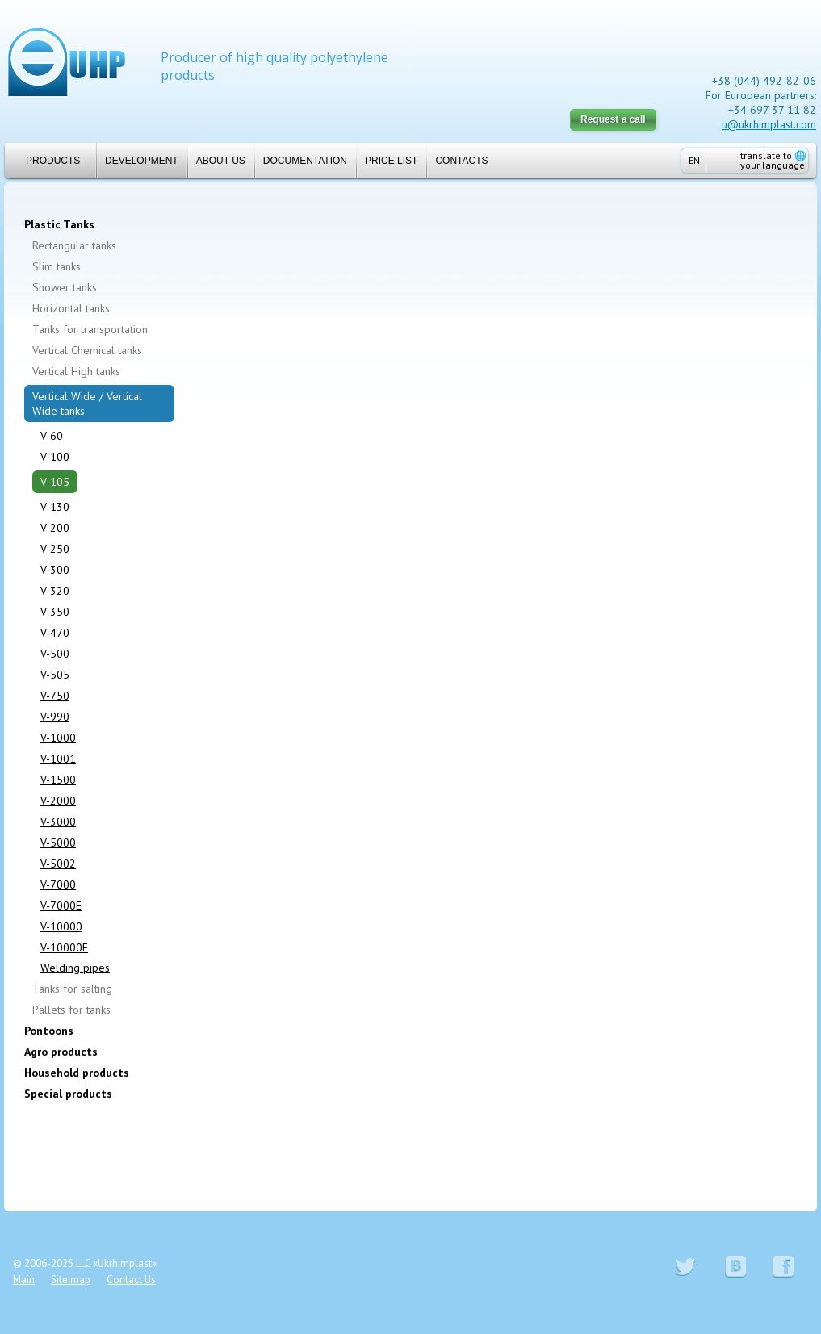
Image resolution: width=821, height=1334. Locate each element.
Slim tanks (56, 266)
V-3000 (58, 821)
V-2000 (58, 800)
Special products (68, 1093)
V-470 (54, 632)
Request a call (613, 119)
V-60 (51, 436)
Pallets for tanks (71, 1009)
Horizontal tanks (71, 308)
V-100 (54, 457)
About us (220, 160)
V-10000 (61, 926)
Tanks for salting (72, 988)
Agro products (61, 1051)
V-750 (54, 695)
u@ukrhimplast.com (769, 124)
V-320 (54, 590)
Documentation (305, 160)
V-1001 (58, 758)
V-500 (54, 653)
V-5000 (58, 842)
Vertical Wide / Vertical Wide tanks (87, 403)
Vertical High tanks (76, 371)
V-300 (54, 569)
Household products (76, 1072)
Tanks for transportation (90, 329)
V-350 (54, 611)
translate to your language (773, 160)
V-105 (54, 482)
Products (46, 160)
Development (141, 160)
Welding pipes (75, 967)
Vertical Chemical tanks (87, 350)
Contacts (461, 160)
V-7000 (58, 884)
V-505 (54, 674)
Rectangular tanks (74, 245)
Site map (70, 1279)
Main (24, 1279)
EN (694, 160)
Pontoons (48, 1030)
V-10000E (64, 947)
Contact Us (131, 1279)
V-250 (54, 549)
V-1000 (58, 737)
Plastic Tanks (59, 224)
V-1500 (58, 779)
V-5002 (58, 863)
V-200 (54, 528)
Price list (391, 160)
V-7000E (61, 905)
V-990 (54, 716)
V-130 (54, 507)
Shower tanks (64, 287)
